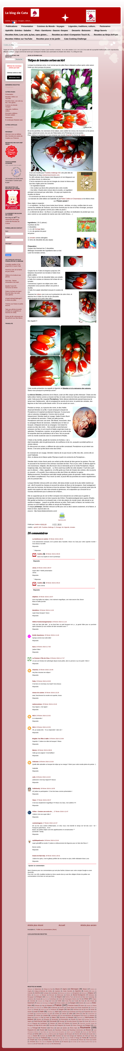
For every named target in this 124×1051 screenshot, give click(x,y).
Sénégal (71, 1036)
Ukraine (46, 1039)
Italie (42, 1011)
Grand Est (38, 1007)
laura (34, 646)
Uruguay (53, 1039)
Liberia (78, 1013)
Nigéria (30, 1021)
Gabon (82, 1005)
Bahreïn (69, 993)
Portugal (35, 1028)
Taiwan (92, 1036)
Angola (29, 991)
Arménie (86, 991)
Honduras (53, 1009)
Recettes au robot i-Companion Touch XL (71, 35)
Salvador (77, 1032)
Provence (44, 1028)
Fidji (43, 1005)
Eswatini (88, 1003)
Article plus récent (35, 925)
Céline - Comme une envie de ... (42, 811)
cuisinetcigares (37, 823)
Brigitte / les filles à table (40, 738)
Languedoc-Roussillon (41, 1013)
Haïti (47, 1009)
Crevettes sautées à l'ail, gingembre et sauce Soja (13, 265)
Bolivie (68, 995)
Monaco (39, 1019)
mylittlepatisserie (38, 840)
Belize (29, 995)
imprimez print (62, 520)
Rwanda (50, 1030)
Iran (87, 1009)
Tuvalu (39, 1039)
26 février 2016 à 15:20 (46, 761)
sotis (34, 777)
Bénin (84, 997)
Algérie (65, 989)
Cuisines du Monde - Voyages (50, 26)
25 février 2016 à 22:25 (52, 692)
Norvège (61, 1021)
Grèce (46, 1007)
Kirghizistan (87, 1011)
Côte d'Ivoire (90, 1001)
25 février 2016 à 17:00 (43, 646)
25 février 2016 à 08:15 (56, 539)
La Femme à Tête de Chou (41, 658)
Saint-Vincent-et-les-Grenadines (56, 1032)
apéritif (69, 135)
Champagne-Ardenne (71, 999)
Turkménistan (92, 1037)
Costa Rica (68, 1001)
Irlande (92, 1009)
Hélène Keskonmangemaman (42, 622)
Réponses (37, 550)
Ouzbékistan (43, 1023)
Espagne (73, 1003)
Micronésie (80, 1017)
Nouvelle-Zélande (72, 1021)
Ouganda (34, 1023)
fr (54, 527)
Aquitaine (57, 991)
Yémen (88, 1039)
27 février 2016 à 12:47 (61, 811)
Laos (50, 1013)
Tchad (36, 1037)
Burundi (78, 997)
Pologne (87, 1025)
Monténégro (55, 1019)
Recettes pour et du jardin (48, 39)
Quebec (65, 1028)
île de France (37, 1043)
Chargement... (9, 87)
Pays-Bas (52, 1025)
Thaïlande (44, 1037)
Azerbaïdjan (54, 993)
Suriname (42, 1036)
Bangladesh (76, 993)
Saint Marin (43, 1032)
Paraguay (30, 1025)
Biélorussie (60, 995)
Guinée (62, 1007)
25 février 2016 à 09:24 (53, 583)
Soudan (90, 1034)
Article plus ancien (88, 925)
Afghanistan (38, 989)
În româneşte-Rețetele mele (14, 120)
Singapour (61, 1034)
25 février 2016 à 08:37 (44, 568)
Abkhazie (30, 989)
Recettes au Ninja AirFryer (106, 35)
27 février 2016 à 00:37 (44, 800)
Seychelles (44, 1034)
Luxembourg (54, 1015)
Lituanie (38, 1015)
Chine (86, 999)
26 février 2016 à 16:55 (47, 788)
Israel (35, 1011)
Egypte (52, 1003)
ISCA (34, 715)
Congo (47, 1001)
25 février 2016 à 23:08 (56, 738)
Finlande (49, 1005)
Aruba (92, 991)
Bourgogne (31, 997)
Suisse (35, 1036)
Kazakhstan (72, 1011)
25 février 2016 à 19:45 (46, 669)
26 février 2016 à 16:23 (43, 777)
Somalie (84, 1034)
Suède (50, 1036)
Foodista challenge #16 (53, 173)
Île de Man (73, 1041)
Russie (42, 1030)
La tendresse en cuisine (40, 539)
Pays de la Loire (40, 1025)
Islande (30, 1011)
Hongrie (61, 1009)
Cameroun (30, 999)
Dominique (45, 1003)
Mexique (70, 1017)
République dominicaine (76, 1030)
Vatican (66, 1039)
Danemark (31, 1003)
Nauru (80, 1019)
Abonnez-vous (14, 77)
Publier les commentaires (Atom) (46, 929)
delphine (35, 597)
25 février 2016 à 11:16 (59, 622)
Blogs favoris (100, 30)
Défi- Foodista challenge (46, 527)
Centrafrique (52, 999)
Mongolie (46, 1019)
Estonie (81, 1003)
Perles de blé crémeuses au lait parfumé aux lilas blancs (14, 317)
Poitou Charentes (78, 1025)
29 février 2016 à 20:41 (53, 856)
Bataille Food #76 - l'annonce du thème (11, 286)
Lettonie (64, 1013)
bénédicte (35, 610)
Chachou (35, 669)
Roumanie (85, 1027)
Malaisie (92, 1015)
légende (66, 527)
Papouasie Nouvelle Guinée (87, 1023)
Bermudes (36, 995)
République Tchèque (61, 1030)
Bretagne (39, 997)
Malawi (29, 1017)
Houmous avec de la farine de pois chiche (13, 270)
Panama (74, 1023)
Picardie (68, 1025)
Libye (83, 1013)
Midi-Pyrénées (89, 1017)
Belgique (90, 993)
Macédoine (68, 1015)
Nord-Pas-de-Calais (40, 1021)
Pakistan (52, 1023)
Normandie (53, 1021)
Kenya (80, 1011)
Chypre (94, 999)
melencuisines (37, 704)
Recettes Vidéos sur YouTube (18, 39)
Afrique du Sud (48, 989)
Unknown (35, 761)
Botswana (91, 995)
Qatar (58, 1028)
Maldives (36, 1017)
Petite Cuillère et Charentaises (71, 199)
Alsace (85, 989)
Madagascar (77, 1015)
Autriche (37, 993)
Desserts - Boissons (81, 30)
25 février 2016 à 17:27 (57, 658)
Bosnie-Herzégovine (79, 995)
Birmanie (51, 995)
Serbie (36, 1034)
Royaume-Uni (32, 1030)
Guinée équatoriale (82, 1007)
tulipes (83, 135)
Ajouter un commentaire (36, 865)
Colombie (32, 1001)
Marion (34, 750)
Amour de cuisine (38, 692)
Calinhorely (36, 788)
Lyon (61, 1015)
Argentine (78, 991)
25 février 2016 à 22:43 (50, 704)
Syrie (65, 1036)
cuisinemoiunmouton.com (50, 175)
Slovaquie (69, 1034)
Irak (82, 1009)
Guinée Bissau (70, 1007)
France (58, 1005)
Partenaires (105, 26)
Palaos (60, 1023)
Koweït (31, 1013)
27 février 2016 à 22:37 (50, 823)
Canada (38, 999)
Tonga (66, 1037)
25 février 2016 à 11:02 (46, 610)
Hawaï (42, 1009)
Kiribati (94, 1011)
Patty (34, 681)
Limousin (30, 1015)
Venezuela (73, 1039)
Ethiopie (37, 1005)
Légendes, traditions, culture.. (82, 26)
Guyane (29, 1009)
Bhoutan (44, 995)
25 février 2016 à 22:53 (43, 727)
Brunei (47, 997)
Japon (57, 1011)
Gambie (88, 1005)
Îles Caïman (82, 1041)
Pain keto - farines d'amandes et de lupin (12, 281)
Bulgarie (59, 997)
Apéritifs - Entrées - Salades (18, 30)
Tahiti (86, 1036)
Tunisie (84, 1037)
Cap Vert (45, 999)
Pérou (52, 1028)
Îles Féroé (89, 1041)
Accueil (62, 925)
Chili (80, 999)
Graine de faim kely (38, 856)
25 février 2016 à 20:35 (43, 681)
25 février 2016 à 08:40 (53, 554)
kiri (63, 527)
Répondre (35, 546)
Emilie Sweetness (38, 635)
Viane (34, 800)
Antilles (50, 991)
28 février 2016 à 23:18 (51, 840)
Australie (30, 993)
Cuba (82, 1001)
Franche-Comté (73, 1005)
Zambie (94, 1039)
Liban (70, 1013)
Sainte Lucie (70, 1032)
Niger (93, 1019)
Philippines (60, 1025)
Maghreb (85, 1015)
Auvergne (46, 993)
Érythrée (57, 1041)
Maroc (54, 1017)
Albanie (57, 989)
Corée (59, 1001)
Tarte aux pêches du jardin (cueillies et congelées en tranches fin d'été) (13, 311)
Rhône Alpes (73, 1028)
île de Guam (47, 1043)
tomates (32, 238)
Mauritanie (62, 1017)
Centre (60, 999)
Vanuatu (61, 1039)
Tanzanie (30, 1037)
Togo (61, 1037)
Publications (11, 26)
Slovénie (76, 1034)
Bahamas (62, 993)
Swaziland (58, 1036)
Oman (86, 1021)
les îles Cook (41, 1041)
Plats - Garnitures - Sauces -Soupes (51, 30)
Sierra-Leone (52, 1034)
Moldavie (30, 1019)
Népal (80, 1021)
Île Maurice (65, 1041)
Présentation (27, 26)
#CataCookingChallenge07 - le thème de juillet (14, 299)
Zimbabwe (32, 1041)
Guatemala (54, 1007)
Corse (53, 1001)
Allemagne (74, 989)
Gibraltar (32, 1007)
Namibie (73, 1019)
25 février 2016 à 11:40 (52, 635)
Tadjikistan (79, 1036)
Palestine (67, 1023)
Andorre (93, 989)
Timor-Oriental (53, 1037)
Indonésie (76, 1009)
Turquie (32, 1039)
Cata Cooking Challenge (75, 39)
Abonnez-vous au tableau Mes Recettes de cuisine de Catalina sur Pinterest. (13, 136)
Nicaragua (86, 1019)
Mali (42, 1017)
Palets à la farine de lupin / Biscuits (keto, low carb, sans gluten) (13, 293)
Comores (40, 1001)
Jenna (34, 568)
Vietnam (81, 1039)
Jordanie (64, 1011)
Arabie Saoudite (67, 991)
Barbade (84, 993)
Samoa (84, 1032)
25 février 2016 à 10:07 (46, 597)
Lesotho (57, 1013)
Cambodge (91, 997)
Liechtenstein (91, 1013)
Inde (68, 1009)
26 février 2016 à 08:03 (44, 750)
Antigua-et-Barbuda (39, 991)
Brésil (52, 997)
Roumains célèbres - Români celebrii (11, 114)
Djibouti (38, 1003)
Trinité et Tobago (74, 1037)
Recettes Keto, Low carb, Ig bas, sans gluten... (26, 35)
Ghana (94, 1005)
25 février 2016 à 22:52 (43, 715)
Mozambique (64, 1019)
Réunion (88, 1030)
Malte (47, 1017)
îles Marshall (55, 1043)
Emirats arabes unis (62, 1003)
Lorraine (45, 1015)
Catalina (40, 554)
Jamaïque (50, 1011)
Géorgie (36, 1009)
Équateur (49, 1041)
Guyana (93, 1007)
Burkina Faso (69, 997)
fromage (37, 229)
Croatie (76, 1001)
